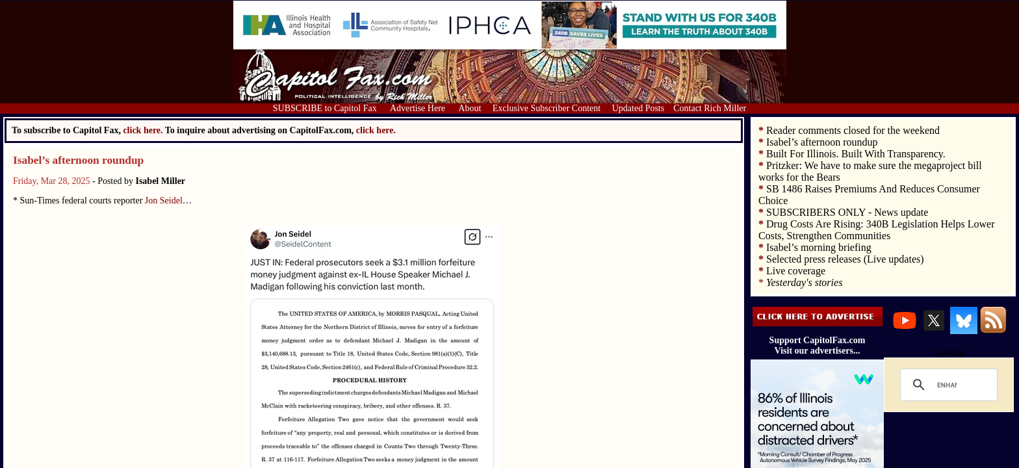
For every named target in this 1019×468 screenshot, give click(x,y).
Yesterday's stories (804, 282)
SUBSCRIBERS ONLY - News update (847, 212)
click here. (376, 130)
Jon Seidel (164, 200)
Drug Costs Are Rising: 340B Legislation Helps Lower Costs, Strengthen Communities (876, 229)
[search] (947, 385)
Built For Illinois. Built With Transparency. (856, 153)
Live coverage (795, 270)
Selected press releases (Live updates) (845, 259)
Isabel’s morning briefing (818, 247)
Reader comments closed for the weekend (853, 130)
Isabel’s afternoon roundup (78, 160)
